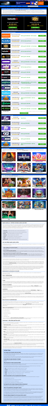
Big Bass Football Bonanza (39, 187)
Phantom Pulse (8, 172)
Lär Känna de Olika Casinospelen (24, 209)
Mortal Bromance (24, 172)
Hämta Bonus (12, 27)
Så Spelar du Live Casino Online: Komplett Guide (9, 219)
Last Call (8, 187)
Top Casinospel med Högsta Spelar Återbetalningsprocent (9, 209)
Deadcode (24, 161)
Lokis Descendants (9, 161)
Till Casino (42, 35)
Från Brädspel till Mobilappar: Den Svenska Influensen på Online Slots (39, 209)
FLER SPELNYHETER (43, 200)
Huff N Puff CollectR (39, 172)
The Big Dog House (24, 187)
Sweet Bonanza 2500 (39, 161)
